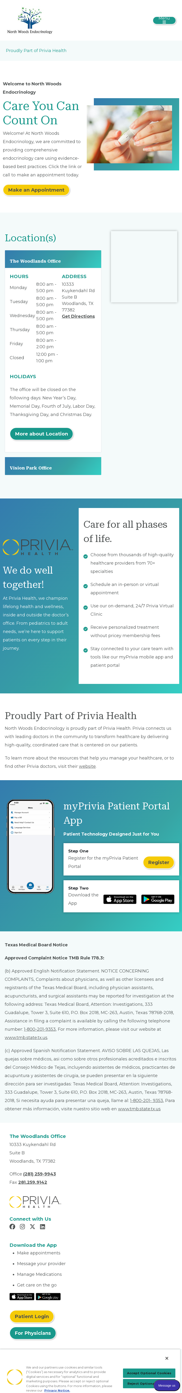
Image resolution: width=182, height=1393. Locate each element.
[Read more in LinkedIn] (43, 1227)
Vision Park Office (31, 467)
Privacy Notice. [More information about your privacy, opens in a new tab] (57, 1390)
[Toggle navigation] (164, 20)
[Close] (167, 1358)
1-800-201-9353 (40, 1029)
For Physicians (33, 1333)
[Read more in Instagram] (23, 1227)
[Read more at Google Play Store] (157, 899)
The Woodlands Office (35, 261)
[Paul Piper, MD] (29, 20)
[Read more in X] (33, 1227)
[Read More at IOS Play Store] (21, 1296)
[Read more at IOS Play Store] (119, 899)
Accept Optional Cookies (149, 1373)
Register (158, 862)
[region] (90, 1371)
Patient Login (32, 1316)
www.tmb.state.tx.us (26, 1037)
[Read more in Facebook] (13, 1227)
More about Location (41, 434)
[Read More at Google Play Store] (48, 1296)
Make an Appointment (36, 190)
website (87, 766)
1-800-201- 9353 (146, 1100)
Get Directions (78, 316)
